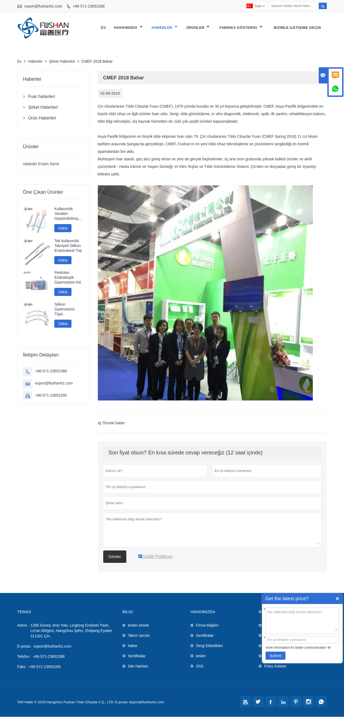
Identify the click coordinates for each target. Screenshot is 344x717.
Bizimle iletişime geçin (297, 28)
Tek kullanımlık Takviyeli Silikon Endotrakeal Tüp (68, 246)
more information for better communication (296, 647)
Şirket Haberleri (62, 61)
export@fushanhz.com (43, 6)
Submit (275, 656)
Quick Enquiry (337, 598)
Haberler (164, 28)
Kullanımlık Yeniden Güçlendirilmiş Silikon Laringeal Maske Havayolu (68, 214)
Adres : (23, 625)
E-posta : (24, 646)
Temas (24, 612)
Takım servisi (139, 636)
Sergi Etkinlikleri (209, 646)
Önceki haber (111, 423)
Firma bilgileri (207, 625)
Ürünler (197, 28)
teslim (201, 656)
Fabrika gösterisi (241, 28)
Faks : (22, 667)
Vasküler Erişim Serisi (41, 164)
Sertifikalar (137, 656)
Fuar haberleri (41, 96)
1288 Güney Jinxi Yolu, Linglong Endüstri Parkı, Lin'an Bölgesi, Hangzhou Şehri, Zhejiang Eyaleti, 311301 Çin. (71, 630)
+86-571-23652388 (89, 6)
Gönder (115, 557)
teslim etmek (138, 625)
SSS (199, 666)
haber (133, 646)
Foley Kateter (275, 666)
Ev (103, 28)
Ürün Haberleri (42, 118)
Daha (62, 228)
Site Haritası (138, 666)
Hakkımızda (128, 28)
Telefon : (24, 657)
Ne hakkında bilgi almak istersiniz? (302, 620)
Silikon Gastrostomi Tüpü (64, 309)
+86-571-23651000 (51, 395)
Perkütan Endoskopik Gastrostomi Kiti (67, 278)
